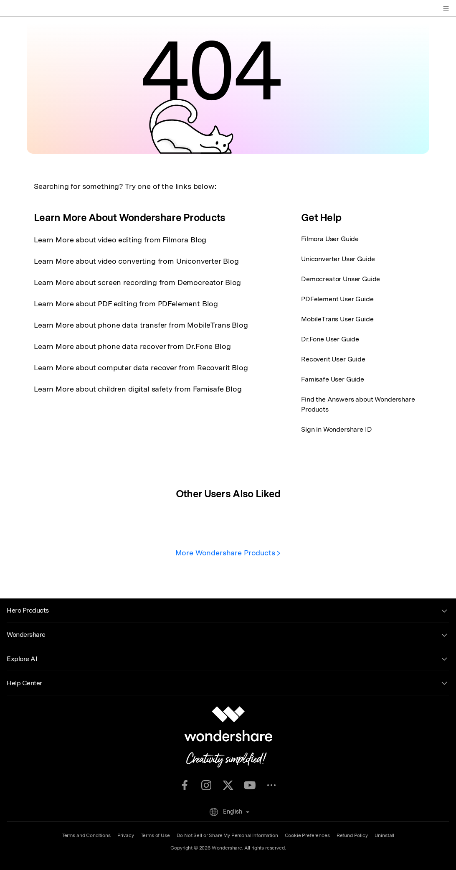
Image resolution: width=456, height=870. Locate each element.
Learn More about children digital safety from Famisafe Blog (138, 388)
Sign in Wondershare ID (336, 429)
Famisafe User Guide (332, 379)
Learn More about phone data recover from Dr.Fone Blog (132, 346)
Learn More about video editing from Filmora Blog (120, 239)
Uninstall (385, 835)
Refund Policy (352, 835)
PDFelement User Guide (337, 299)
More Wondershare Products (228, 552)
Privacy (125, 835)
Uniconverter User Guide (338, 259)
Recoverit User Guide (333, 359)
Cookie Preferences (307, 835)
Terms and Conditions (86, 835)
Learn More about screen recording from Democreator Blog (137, 282)
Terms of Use (155, 835)
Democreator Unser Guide (340, 279)
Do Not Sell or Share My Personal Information (227, 835)
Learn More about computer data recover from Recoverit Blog (141, 367)
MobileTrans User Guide (337, 319)
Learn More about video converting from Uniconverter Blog (136, 261)
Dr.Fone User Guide (330, 339)
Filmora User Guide (330, 239)
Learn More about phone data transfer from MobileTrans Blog (141, 325)
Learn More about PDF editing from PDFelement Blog (126, 303)
